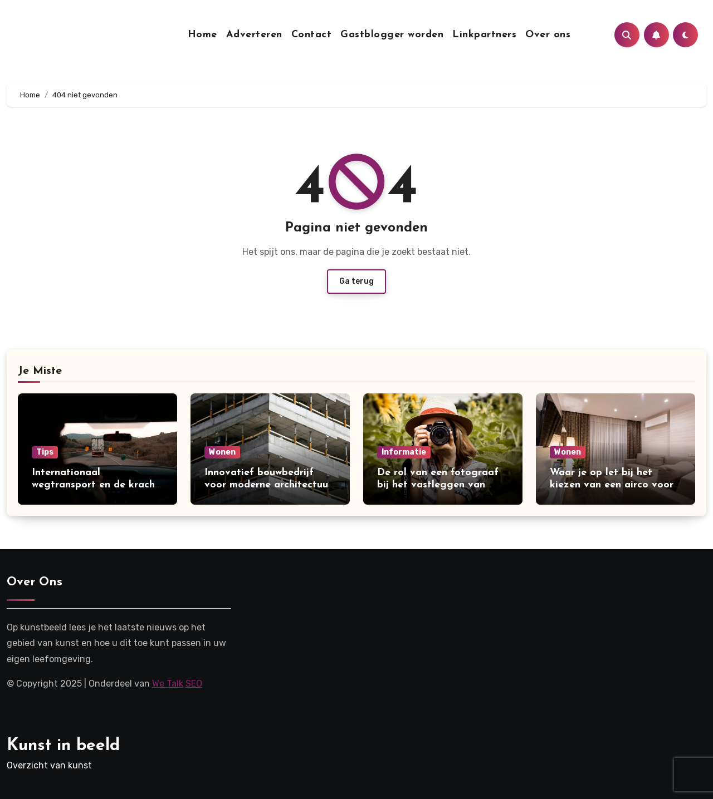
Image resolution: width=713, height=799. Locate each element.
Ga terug (356, 281)
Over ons (547, 34)
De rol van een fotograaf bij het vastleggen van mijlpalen (438, 484)
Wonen (222, 452)
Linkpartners (484, 34)
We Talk (167, 683)
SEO (193, 683)
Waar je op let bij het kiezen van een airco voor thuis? (611, 484)
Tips (44, 452)
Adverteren (254, 34)
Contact (311, 34)
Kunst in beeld (63, 745)
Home (202, 34)
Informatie (404, 452)
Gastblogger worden (391, 34)
